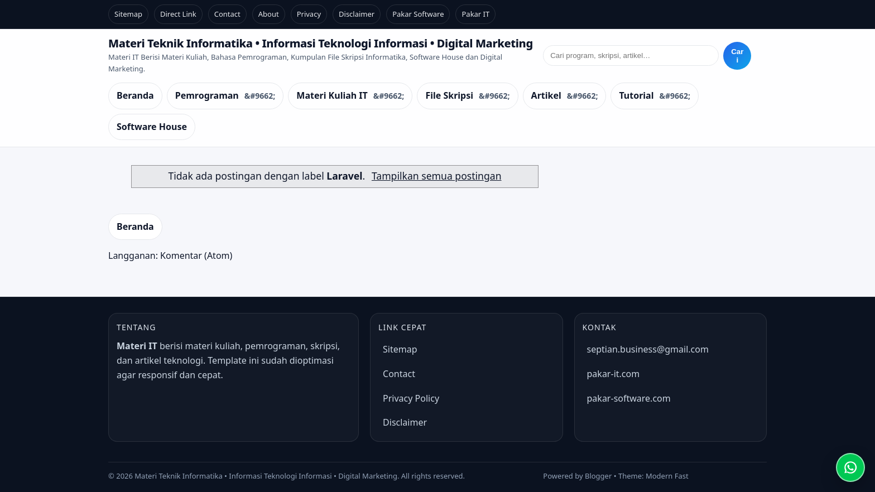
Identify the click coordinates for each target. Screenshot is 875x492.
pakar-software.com (629, 398)
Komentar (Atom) (196, 255)
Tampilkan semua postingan (437, 175)
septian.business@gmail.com (648, 349)
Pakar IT (475, 14)
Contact (227, 14)
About (268, 14)
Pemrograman (207, 95)
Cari (737, 55)
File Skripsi (449, 95)
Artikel (546, 95)
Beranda (135, 95)
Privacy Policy (411, 398)
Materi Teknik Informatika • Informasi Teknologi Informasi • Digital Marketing (320, 43)
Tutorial (636, 95)
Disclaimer (356, 14)
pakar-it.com (613, 374)
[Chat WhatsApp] (850, 467)
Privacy (309, 14)
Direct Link (178, 14)
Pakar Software (418, 14)
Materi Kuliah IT (331, 95)
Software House (152, 126)
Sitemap (128, 14)
